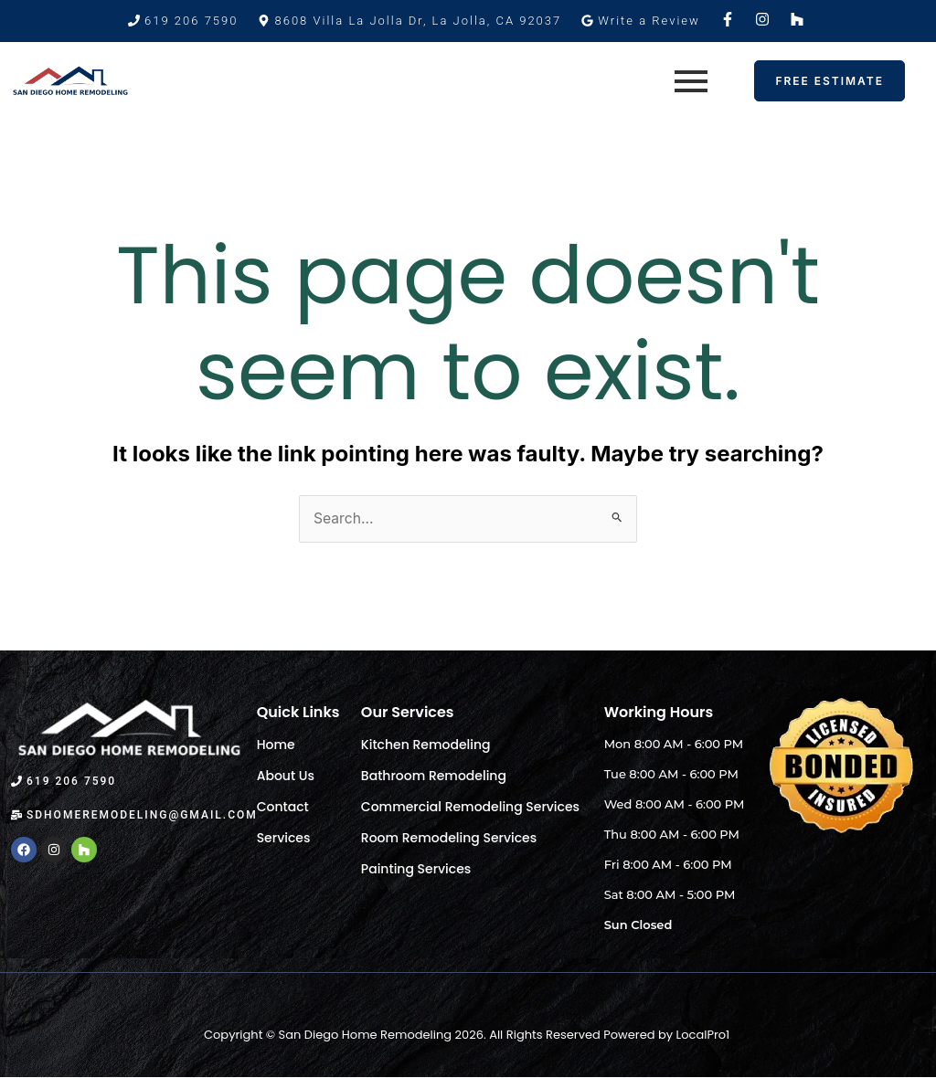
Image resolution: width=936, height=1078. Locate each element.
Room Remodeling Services (449, 838)
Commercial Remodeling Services (470, 807)
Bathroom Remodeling (433, 775)
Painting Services (416, 869)
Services (284, 838)
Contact (283, 807)
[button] (409, 20)
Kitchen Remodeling (426, 744)
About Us (285, 775)
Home (276, 744)
